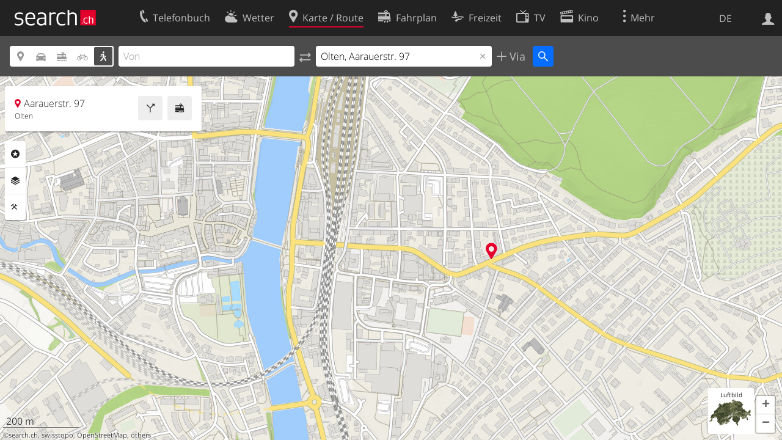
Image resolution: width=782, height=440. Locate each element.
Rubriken (15, 154)
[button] (765, 405)
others (141, 435)
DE (725, 18)
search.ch (23, 435)
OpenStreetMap (102, 435)
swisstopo (57, 435)
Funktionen (15, 207)
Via (515, 56)
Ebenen (15, 181)
